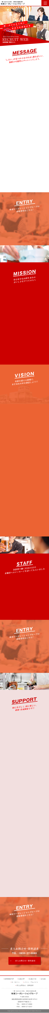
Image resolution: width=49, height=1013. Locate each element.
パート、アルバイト (31, 982)
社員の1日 (32, 979)
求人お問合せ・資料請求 (25, 961)
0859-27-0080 (28, 953)
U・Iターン (16, 982)
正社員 (43, 979)
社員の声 (21, 979)
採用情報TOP (9, 979)
